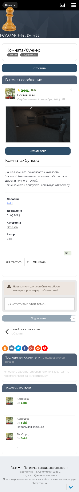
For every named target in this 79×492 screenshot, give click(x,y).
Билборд (22, 434)
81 (33, 90)
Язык (15, 467)
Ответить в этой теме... (27, 304)
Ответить (39, 68)
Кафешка (23, 398)
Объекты (12, 227)
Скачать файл (38, 151)
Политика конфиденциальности (46, 467)
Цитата (39, 262)
